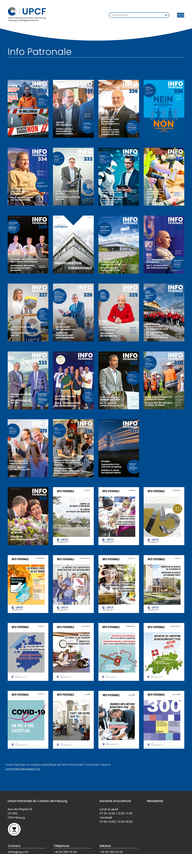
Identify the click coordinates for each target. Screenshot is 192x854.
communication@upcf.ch (22, 769)
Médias (105, 846)
